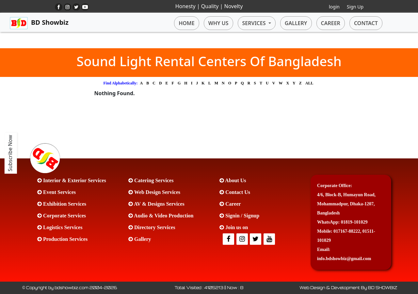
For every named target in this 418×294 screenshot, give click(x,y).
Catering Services (150, 180)
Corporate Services (61, 215)
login (334, 7)
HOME (186, 23)
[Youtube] (270, 239)
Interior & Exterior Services (71, 180)
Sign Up (355, 7)
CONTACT (366, 23)
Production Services (62, 239)
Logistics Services (59, 227)
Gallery (139, 239)
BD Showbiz (39, 23)
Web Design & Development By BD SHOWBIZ (348, 287)
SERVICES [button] (254, 23)
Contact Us (234, 192)
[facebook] (229, 239)
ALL (309, 83)
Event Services (56, 192)
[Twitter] (242, 239)
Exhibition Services (61, 204)
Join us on (233, 227)
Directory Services (151, 227)
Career (230, 204)
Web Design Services (154, 192)
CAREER (330, 23)
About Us (232, 180)
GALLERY (296, 23)
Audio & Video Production (161, 215)
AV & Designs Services (156, 204)
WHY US (218, 23)
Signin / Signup (239, 215)
